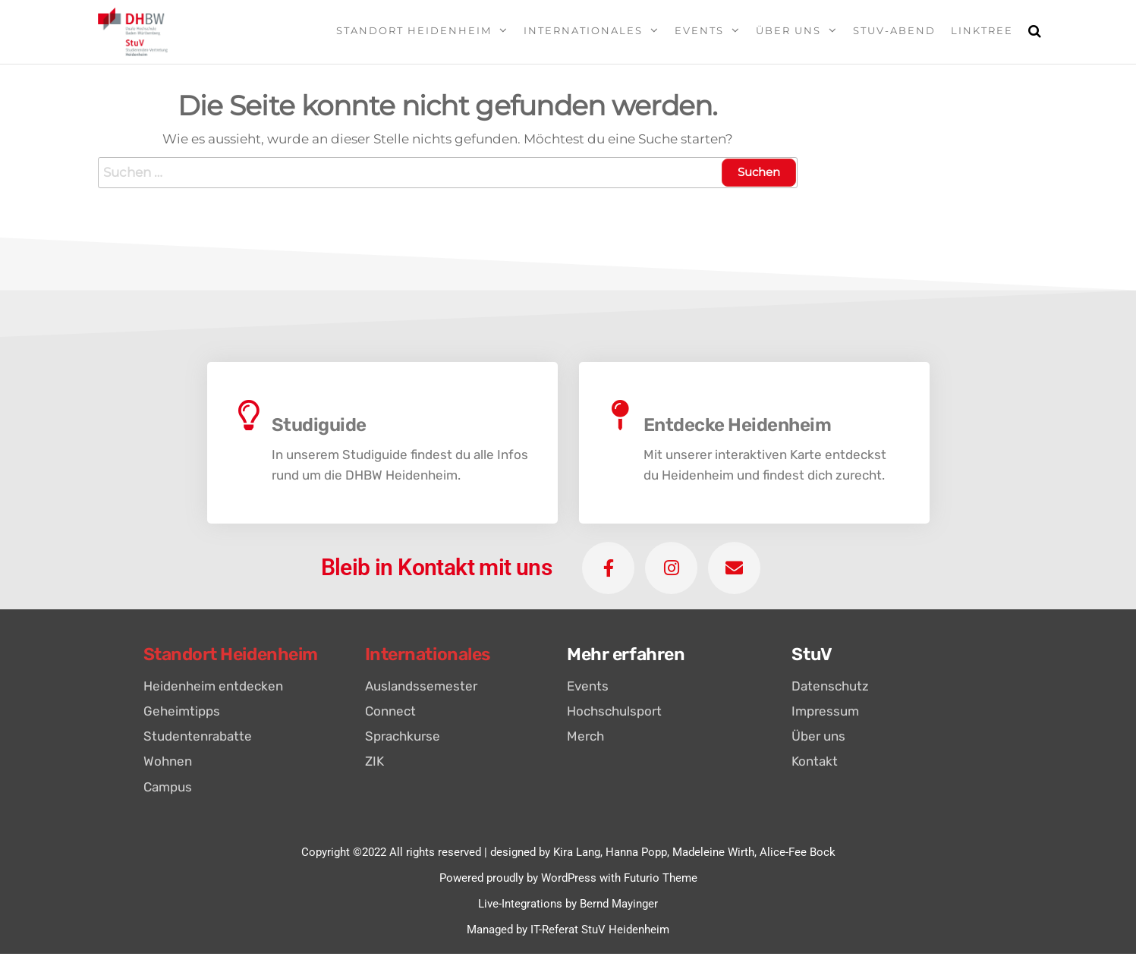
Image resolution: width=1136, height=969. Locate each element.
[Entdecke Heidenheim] (621, 415)
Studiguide (319, 425)
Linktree (982, 30)
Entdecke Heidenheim (738, 425)
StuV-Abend (894, 30)
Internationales (583, 30)
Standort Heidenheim (414, 30)
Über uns (788, 30)
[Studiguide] (249, 415)
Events (699, 30)
